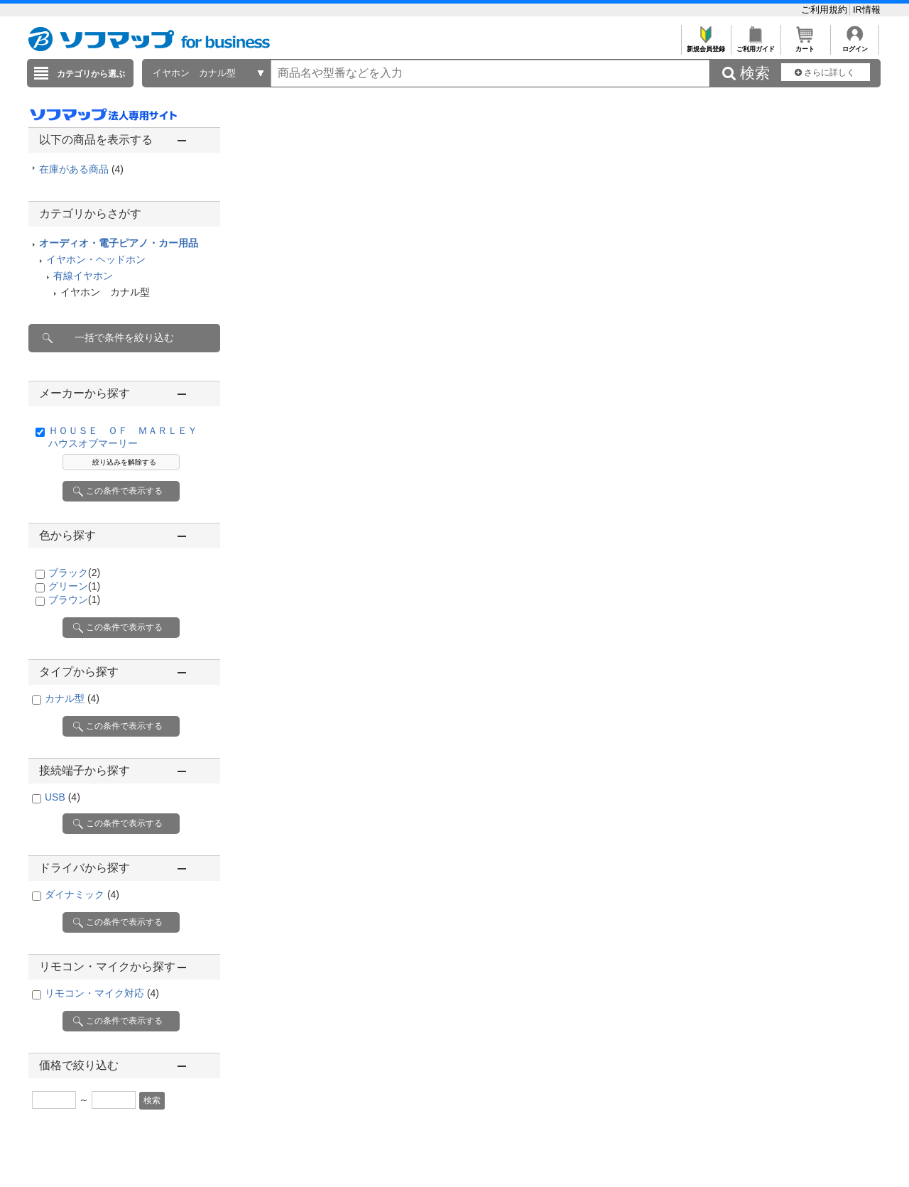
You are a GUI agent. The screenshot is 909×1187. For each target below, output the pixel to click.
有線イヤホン (83, 275)
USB (62, 797)
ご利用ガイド (755, 45)
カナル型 (72, 698)
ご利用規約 (825, 9)
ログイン (855, 45)
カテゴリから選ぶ (91, 74)
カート (805, 45)
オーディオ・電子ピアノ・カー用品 (118, 243)
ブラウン (74, 599)
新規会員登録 (705, 45)
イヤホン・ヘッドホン (96, 259)
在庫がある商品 (81, 169)
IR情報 (867, 9)
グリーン (74, 586)
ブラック (74, 572)
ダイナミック (82, 894)
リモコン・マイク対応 (102, 993)
